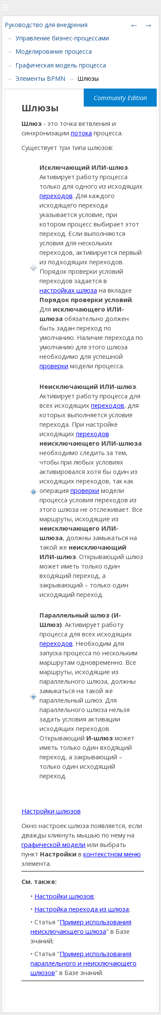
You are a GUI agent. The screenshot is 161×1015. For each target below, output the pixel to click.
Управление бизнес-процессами (62, 38)
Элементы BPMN (40, 78)
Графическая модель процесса (60, 65)
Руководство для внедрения (46, 25)
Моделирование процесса (53, 51)
